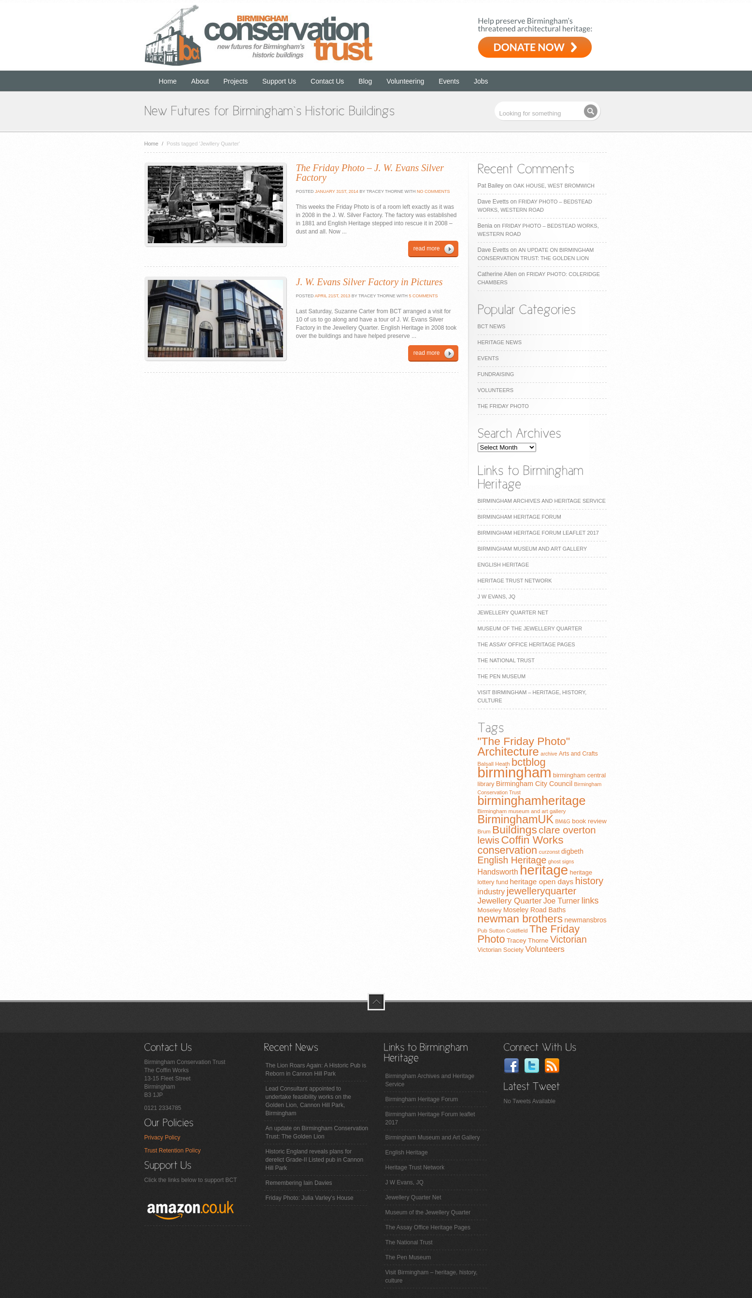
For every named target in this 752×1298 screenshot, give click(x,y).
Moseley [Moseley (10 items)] (490, 910)
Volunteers (496, 390)
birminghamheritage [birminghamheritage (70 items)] (532, 800)
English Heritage (503, 565)
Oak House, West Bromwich (554, 186)
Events (449, 81)
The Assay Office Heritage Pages (526, 644)
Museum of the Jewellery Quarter (530, 628)
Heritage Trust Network (515, 580)
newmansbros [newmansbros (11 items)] (585, 920)
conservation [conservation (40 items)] (508, 850)
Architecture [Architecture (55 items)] (508, 751)
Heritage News (500, 342)
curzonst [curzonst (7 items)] (549, 852)
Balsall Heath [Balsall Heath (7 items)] (494, 764)
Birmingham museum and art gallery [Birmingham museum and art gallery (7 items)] (522, 811)
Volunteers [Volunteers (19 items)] (545, 949)
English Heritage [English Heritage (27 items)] (512, 860)
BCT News (492, 326)
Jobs (481, 81)
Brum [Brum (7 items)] (484, 831)
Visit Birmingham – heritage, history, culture (431, 1276)
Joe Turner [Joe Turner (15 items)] (561, 901)
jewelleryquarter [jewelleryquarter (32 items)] (542, 890)
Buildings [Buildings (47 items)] (514, 829)
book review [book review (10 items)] (589, 821)
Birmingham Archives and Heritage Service (542, 501)
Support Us (279, 81)
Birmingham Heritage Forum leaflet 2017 (538, 533)
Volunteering (405, 81)
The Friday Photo (503, 406)
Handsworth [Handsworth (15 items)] (498, 872)
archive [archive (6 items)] (548, 754)
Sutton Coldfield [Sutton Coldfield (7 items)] (508, 930)
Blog (365, 81)
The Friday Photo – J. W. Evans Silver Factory (370, 172)
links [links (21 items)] (590, 900)
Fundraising (496, 374)
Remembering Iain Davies (299, 1183)
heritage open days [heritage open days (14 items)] (541, 881)
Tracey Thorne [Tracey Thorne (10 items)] (528, 940)
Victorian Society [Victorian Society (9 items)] (501, 949)
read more (426, 248)
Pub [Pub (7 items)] (482, 930)
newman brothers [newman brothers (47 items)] (520, 918)
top (376, 1001)
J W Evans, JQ (497, 596)
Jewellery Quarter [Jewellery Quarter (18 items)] (510, 900)
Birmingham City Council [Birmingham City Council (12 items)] (534, 784)
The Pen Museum (502, 676)
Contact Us (327, 81)
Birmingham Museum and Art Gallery (532, 549)
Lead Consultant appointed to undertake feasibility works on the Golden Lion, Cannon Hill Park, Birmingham (308, 1101)
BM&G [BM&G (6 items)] (562, 821)
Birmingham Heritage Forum (519, 517)
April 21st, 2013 (332, 295)
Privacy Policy (162, 1137)
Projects (235, 81)
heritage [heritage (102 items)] (544, 869)
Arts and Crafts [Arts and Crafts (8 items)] (578, 753)
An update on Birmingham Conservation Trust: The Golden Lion (317, 1132)
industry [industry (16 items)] (491, 891)
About (200, 81)
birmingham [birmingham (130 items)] (515, 772)
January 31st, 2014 (336, 191)
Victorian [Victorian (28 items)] (568, 939)
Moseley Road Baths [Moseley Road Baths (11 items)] (534, 910)
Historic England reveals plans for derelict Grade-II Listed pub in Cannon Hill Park (315, 1159)
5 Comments (423, 295)
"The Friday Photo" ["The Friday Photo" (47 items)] (524, 741)
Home (168, 81)
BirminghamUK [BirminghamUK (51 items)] (516, 819)
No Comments (433, 191)
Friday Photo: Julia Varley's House (310, 1198)
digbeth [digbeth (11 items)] (572, 851)
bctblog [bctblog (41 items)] (528, 762)
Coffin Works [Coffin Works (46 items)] (532, 839)
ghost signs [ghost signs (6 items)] (561, 861)
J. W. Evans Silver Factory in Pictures (369, 282)
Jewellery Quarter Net (513, 612)
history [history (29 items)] (589, 880)
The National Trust (506, 660)
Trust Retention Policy (172, 1150)
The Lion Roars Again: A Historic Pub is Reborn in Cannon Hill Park (316, 1069)
